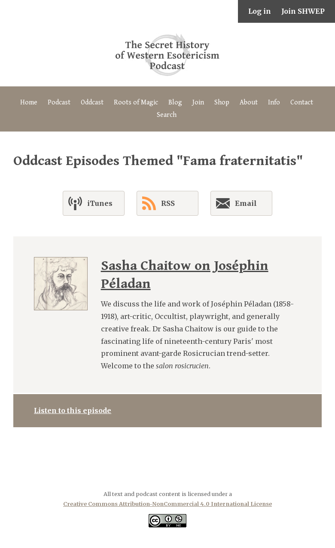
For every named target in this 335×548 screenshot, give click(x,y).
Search (167, 115)
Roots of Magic (136, 102)
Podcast (59, 102)
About (249, 102)
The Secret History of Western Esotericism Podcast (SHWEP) (167, 54)
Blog (175, 102)
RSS (158, 203)
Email (236, 205)
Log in (259, 11)
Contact (301, 102)
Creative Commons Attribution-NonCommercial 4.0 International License (167, 503)
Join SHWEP (303, 11)
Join (198, 102)
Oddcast (92, 102)
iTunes (90, 203)
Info (274, 102)
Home (28, 102)
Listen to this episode (72, 410)
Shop (221, 102)
